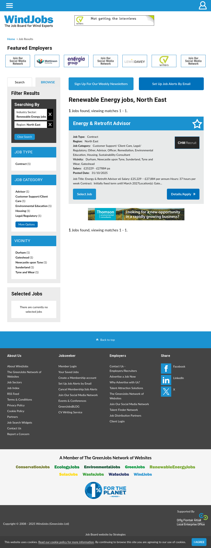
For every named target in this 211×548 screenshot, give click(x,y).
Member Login (68, 366)
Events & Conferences (72, 400)
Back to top (107, 339)
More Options (26, 224)
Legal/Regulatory (28, 215)
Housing (22, 211)
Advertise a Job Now (123, 376)
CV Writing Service (70, 412)
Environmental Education (33, 206)
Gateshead (24, 257)
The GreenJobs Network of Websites (24, 374)
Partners (12, 416)
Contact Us (14, 428)
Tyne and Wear (27, 272)
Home (11, 39)
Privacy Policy (16, 405)
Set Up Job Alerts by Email (75, 383)
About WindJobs (17, 366)
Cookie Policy (15, 411)
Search (20, 82)
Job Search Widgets (19, 422)
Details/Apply (181, 194)
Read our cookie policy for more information (66, 542)
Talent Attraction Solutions (126, 388)
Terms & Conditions (19, 399)
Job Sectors (14, 382)
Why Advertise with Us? (125, 382)
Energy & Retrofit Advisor (102, 123)
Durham (22, 252)
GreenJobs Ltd (59, 523)
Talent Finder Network (124, 409)
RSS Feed (13, 393)
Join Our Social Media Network (78, 395)
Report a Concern (18, 434)
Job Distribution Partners (125, 415)
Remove (50, 114)
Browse (48, 82)
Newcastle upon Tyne (31, 262)
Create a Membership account (77, 377)
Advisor (22, 191)
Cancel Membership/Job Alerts (78, 389)
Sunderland (24, 267)
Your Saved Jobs (69, 372)
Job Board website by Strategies (105, 534)
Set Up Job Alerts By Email (171, 84)
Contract (22, 163)
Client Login (117, 421)
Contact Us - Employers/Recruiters (123, 368)
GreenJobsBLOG (69, 406)
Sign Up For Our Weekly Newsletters (101, 84)
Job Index (13, 388)
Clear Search (24, 136)
